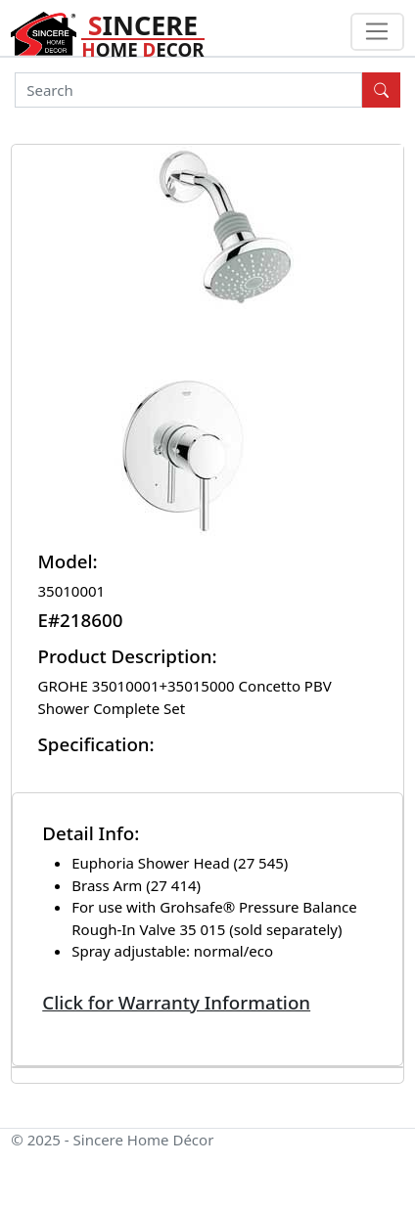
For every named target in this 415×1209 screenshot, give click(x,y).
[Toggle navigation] (377, 32)
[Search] (188, 90)
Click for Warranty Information (176, 1002)
